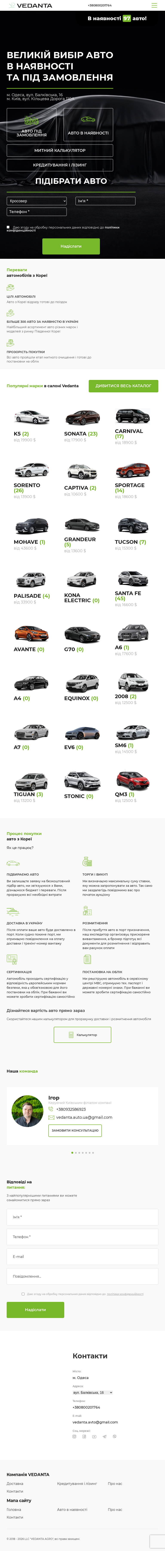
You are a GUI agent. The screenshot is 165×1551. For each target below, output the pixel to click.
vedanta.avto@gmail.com (95, 1422)
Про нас (115, 1484)
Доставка (15, 1484)
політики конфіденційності (125, 1294)
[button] (72, 1153)
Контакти (15, 1491)
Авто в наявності (72, 1510)
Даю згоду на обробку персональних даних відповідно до (63, 228)
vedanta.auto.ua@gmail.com (80, 1117)
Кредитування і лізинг (77, 1484)
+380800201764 (100, 5)
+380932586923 (67, 1109)
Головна (14, 1510)
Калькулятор (82, 1035)
